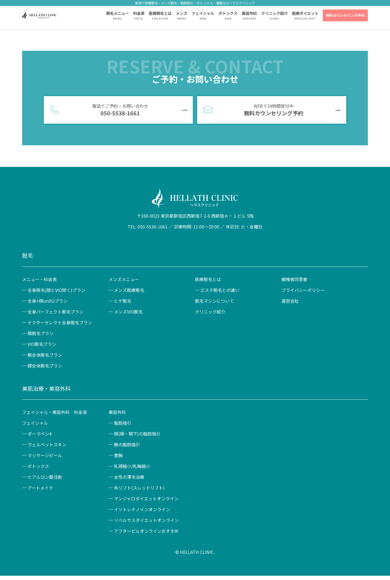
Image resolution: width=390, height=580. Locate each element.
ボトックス (227, 13)
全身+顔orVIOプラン (48, 301)
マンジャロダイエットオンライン (146, 498)
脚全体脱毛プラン (45, 365)
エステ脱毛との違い (219, 290)
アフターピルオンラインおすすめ (146, 531)
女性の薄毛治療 (129, 477)
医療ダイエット (305, 13)
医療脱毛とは (160, 13)
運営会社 (290, 301)
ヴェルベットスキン (47, 444)
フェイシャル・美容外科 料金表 (54, 412)
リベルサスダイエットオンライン (146, 520)
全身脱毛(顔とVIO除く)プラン (56, 290)
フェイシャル (202, 13)
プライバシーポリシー (303, 290)
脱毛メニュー (117, 13)
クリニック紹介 (274, 13)
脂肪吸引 (122, 423)
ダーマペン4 (40, 433)
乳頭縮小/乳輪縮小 (132, 466)
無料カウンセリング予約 (345, 15)
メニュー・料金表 (39, 279)
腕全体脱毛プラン (45, 355)
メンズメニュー (124, 279)
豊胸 (118, 455)
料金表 (138, 13)
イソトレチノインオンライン (142, 509)
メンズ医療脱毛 (129, 290)
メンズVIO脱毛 (128, 311)
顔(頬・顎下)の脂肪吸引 (137, 433)
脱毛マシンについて (214, 301)
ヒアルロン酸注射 (45, 477)
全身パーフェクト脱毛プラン (55, 311)
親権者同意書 (294, 279)
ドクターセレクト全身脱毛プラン (60, 322)
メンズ (181, 13)
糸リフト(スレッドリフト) (139, 487)
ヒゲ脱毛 (122, 301)
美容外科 (249, 13)
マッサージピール (45, 455)
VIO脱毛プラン (42, 344)
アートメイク (40, 487)
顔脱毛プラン (40, 333)
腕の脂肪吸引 (127, 444)
